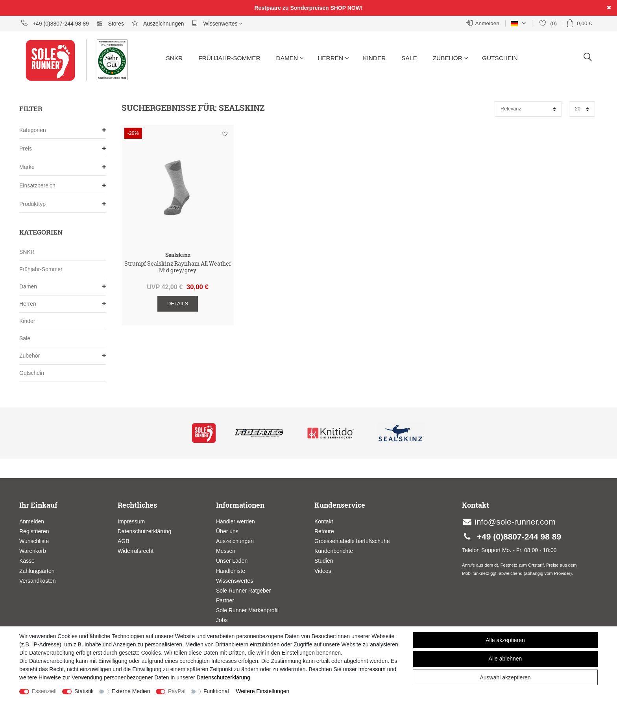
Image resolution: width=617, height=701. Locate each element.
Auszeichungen (235, 541)
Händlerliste (230, 571)
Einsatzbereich (62, 186)
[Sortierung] (528, 109)
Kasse (27, 561)
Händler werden (235, 521)
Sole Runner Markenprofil (247, 610)
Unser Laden (232, 561)
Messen (225, 551)
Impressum (131, 521)
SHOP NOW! (346, 8)
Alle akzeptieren (505, 640)
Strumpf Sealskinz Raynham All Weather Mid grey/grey (177, 267)
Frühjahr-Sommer (229, 58)
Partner (225, 600)
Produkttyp (62, 204)
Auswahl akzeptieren (505, 677)
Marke (62, 167)
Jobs (222, 620)
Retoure (324, 531)
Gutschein (500, 58)
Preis (62, 149)
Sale (409, 58)
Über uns (227, 531)
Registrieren (34, 531)
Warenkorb (32, 551)
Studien (323, 561)
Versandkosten (37, 581)
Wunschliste (224, 134)
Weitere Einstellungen (262, 691)
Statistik (84, 691)
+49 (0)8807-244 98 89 (55, 23)
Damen (290, 58)
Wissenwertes (217, 23)
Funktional (216, 691)
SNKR (174, 58)
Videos (322, 571)
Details (177, 303)
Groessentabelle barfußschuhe (352, 541)
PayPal (176, 691)
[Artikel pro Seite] (582, 109)
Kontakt (323, 521)
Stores (110, 23)
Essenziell (44, 691)
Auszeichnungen (158, 23)
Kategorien (62, 130)
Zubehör (450, 58)
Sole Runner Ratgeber (243, 590)
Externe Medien (131, 691)
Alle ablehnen (505, 658)
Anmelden (31, 521)
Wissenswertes (234, 581)
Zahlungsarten (37, 571)
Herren (333, 58)
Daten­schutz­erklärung (223, 677)
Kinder (374, 58)
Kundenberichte (333, 551)
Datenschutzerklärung (144, 531)
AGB (123, 541)
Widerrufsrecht (135, 551)
